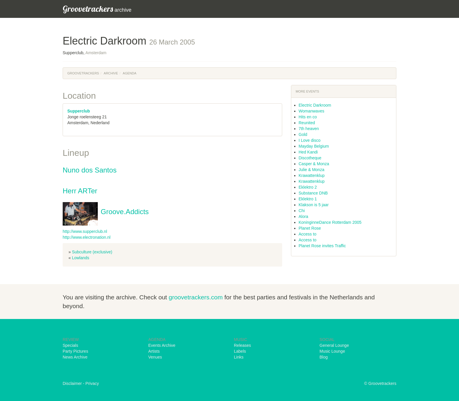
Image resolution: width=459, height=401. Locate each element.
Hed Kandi (308, 152)
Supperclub (78, 111)
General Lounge (334, 345)
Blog (324, 357)
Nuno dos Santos (90, 170)
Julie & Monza (311, 169)
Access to (307, 234)
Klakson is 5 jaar (314, 204)
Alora (303, 216)
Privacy (92, 383)
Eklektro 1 (308, 199)
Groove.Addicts (125, 212)
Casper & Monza (314, 163)
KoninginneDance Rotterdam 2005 (330, 222)
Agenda (129, 73)
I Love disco (310, 140)
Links (239, 357)
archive (97, 9)
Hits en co (308, 117)
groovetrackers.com (195, 297)
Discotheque (310, 158)
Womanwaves (311, 111)
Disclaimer (72, 383)
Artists (154, 351)
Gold (303, 134)
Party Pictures (75, 351)
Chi (302, 210)
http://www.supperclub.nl (85, 231)
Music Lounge (332, 351)
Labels (240, 351)
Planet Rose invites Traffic (322, 245)
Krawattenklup (312, 175)
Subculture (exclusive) (92, 252)
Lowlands (80, 257)
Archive (111, 73)
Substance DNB (313, 193)
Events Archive (162, 345)
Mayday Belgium (314, 146)
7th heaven (309, 128)
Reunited (307, 122)
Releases (242, 345)
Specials (70, 345)
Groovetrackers (83, 73)
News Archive (75, 357)
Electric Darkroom (315, 105)
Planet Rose (310, 228)
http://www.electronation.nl (86, 237)
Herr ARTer (80, 191)
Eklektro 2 (308, 187)
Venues (155, 357)
